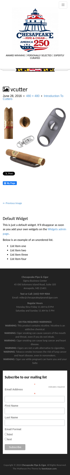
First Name (11, 405)
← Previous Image (12, 203)
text (9, 439)
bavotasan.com (49, 468)
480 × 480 (33, 96)
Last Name (11, 417)
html (10, 434)
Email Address (35, 391)
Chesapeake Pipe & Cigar (34, 465)
